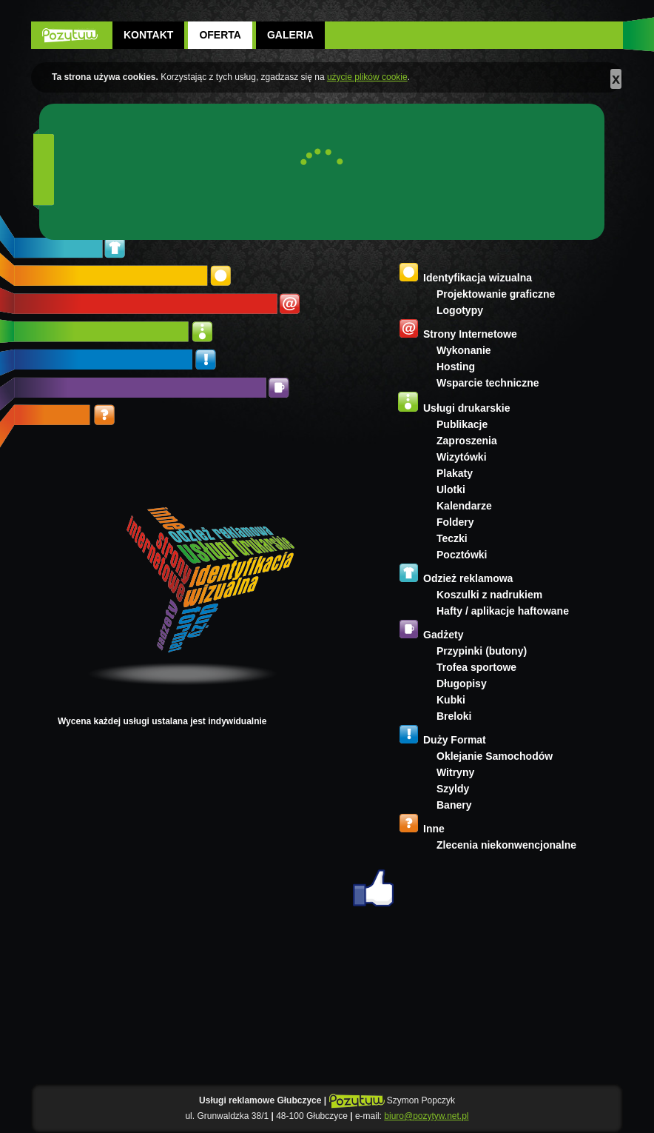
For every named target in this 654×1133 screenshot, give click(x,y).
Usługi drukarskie (466, 408)
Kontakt (148, 35)
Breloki (453, 716)
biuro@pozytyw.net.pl (426, 1116)
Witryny (455, 772)
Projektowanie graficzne (495, 294)
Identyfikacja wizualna (477, 278)
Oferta (220, 35)
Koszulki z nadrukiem (489, 595)
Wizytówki (461, 457)
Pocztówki (461, 555)
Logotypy (459, 310)
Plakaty (454, 473)
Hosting (455, 366)
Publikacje (462, 424)
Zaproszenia (466, 441)
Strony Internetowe (470, 334)
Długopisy (461, 683)
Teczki (452, 538)
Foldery (455, 522)
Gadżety (443, 635)
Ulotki (450, 489)
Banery (453, 805)
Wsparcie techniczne (487, 383)
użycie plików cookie (367, 77)
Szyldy (452, 789)
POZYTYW (70, 35)
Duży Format (454, 740)
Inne (434, 829)
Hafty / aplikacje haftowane (502, 611)
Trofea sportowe (476, 667)
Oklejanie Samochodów (494, 756)
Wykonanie (463, 350)
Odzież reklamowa (468, 578)
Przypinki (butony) (481, 651)
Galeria (290, 35)
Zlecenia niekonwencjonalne (506, 845)
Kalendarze (464, 506)
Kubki (450, 700)
